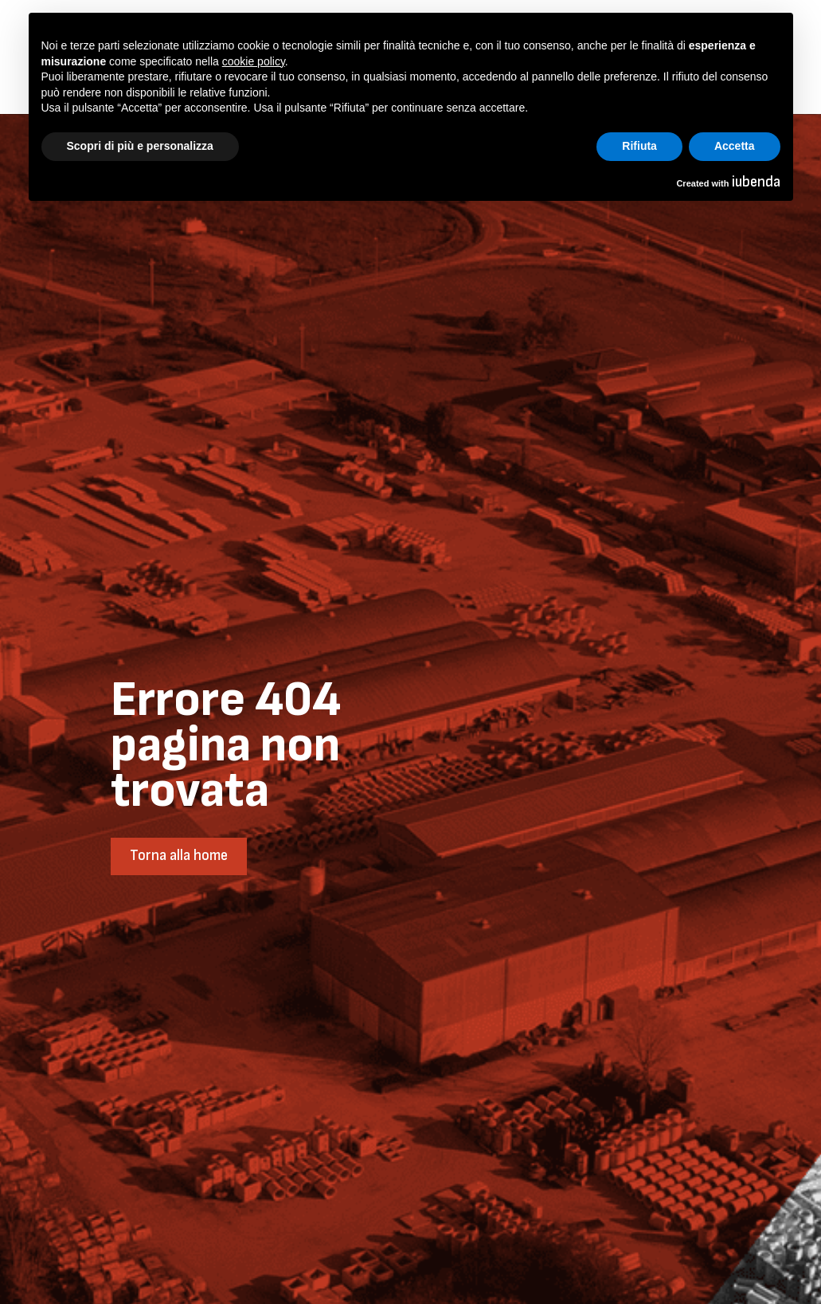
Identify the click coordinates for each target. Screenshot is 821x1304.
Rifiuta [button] (639, 145)
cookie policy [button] (253, 61)
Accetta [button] (734, 145)
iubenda (756, 182)
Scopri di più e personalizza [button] (140, 145)
